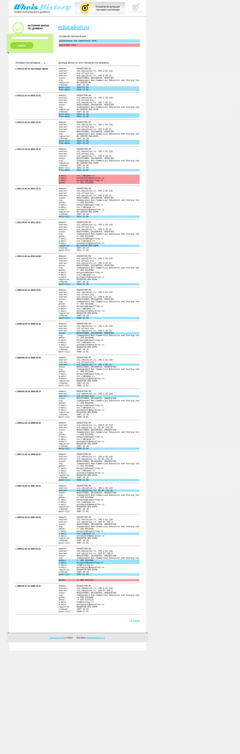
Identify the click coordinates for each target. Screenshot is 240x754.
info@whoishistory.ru (95, 741)
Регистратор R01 (58, 741)
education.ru (73, 27)
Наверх (135, 724)
